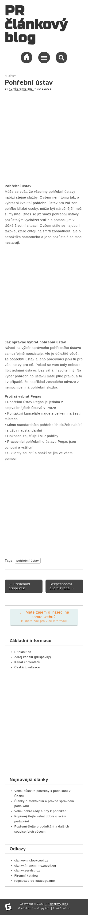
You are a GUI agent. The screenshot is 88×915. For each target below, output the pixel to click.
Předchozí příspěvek (19, 586)
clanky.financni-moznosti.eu (35, 865)
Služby (10, 76)
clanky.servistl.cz (27, 870)
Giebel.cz (24, 908)
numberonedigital (21, 88)
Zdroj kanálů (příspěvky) (32, 657)
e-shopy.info (42, 908)
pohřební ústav (45, 203)
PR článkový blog (36, 24)
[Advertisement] (44, 136)
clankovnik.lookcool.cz (31, 860)
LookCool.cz (61, 908)
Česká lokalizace (27, 667)
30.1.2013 (44, 88)
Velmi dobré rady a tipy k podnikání (41, 811)
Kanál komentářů (27, 662)
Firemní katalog (26, 875)
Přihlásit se (22, 652)
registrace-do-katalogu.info (34, 880)
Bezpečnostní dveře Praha (62, 586)
